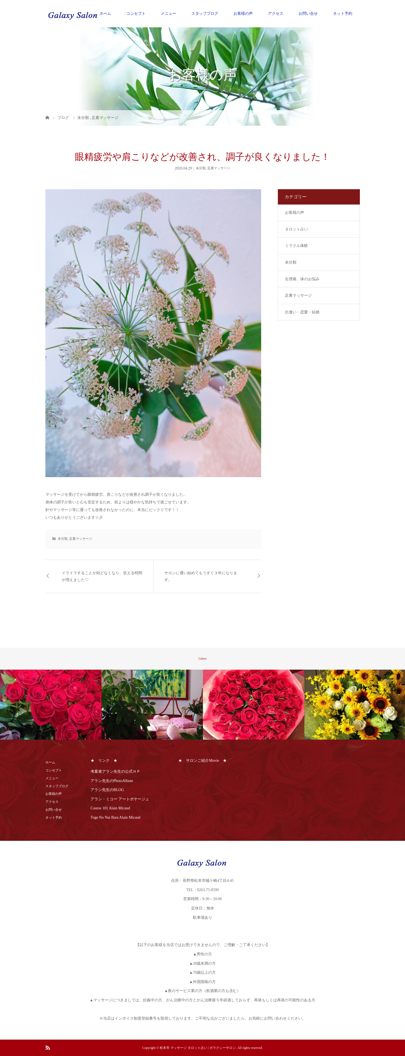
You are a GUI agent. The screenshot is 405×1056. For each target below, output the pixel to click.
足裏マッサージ (218, 168)
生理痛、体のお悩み (302, 279)
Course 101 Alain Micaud (110, 808)
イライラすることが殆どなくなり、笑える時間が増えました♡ (102, 576)
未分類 (201, 168)
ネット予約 (342, 13)
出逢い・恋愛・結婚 (302, 312)
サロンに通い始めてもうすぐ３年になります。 (200, 576)
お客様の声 (243, 13)
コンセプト (135, 13)
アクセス (275, 13)
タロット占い (296, 229)
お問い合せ (308, 13)
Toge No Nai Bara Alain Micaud (115, 817)
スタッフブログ (204, 13)
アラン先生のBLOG (107, 790)
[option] (50, 705)
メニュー (168, 13)
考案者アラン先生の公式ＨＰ (115, 771)
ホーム (105, 13)
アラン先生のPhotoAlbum (112, 781)
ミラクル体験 (296, 246)
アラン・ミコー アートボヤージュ (120, 799)
